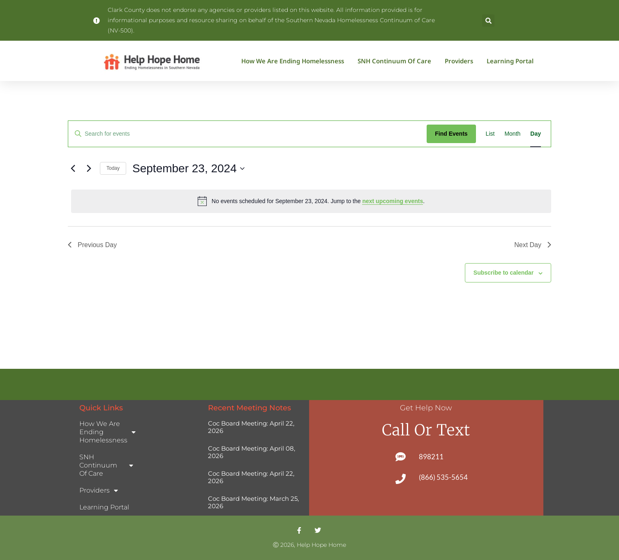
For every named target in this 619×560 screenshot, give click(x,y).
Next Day (532, 244)
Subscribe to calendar (503, 272)
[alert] (311, 201)
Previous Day (92, 244)
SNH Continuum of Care (396, 61)
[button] (488, 20)
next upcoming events (392, 201)
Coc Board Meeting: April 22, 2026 (251, 427)
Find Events (451, 133)
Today (113, 168)
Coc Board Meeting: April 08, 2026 (251, 452)
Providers (461, 61)
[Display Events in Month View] (512, 134)
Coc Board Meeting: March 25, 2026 (253, 502)
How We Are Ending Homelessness (294, 61)
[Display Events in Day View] (535, 134)
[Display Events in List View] (490, 134)
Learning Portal (510, 61)
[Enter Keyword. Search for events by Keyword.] (247, 134)
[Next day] (89, 169)
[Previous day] (73, 169)
